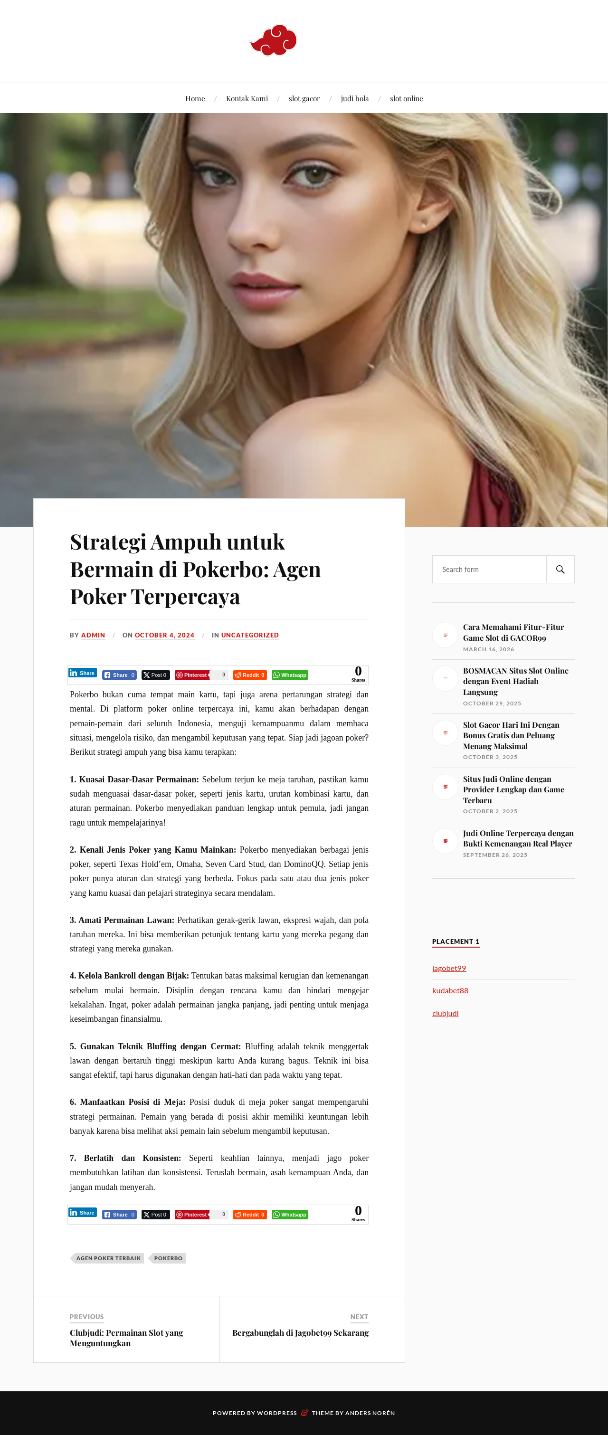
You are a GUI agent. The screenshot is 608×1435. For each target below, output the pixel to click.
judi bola (355, 98)
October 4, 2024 (165, 635)
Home (195, 98)
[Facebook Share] (119, 675)
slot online (406, 98)
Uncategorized (250, 635)
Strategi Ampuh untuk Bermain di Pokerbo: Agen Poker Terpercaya (195, 568)
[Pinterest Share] (201, 675)
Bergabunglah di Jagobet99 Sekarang (300, 1332)
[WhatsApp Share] (290, 675)
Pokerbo (168, 1258)
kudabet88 (450, 990)
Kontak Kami (247, 98)
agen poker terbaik (108, 1258)
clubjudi (445, 1012)
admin (93, 635)
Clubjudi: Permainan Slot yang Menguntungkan (126, 1337)
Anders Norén (370, 1412)
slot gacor (304, 98)
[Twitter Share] (156, 675)
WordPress (277, 1412)
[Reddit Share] (250, 675)
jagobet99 (449, 967)
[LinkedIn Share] (82, 672)
